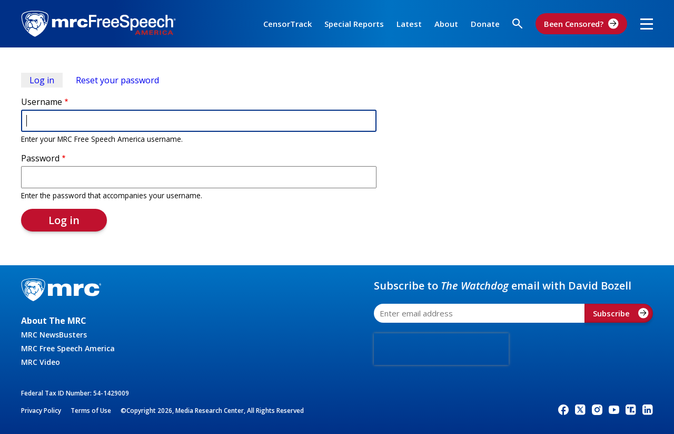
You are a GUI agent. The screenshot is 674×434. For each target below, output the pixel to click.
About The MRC (53, 320)
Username (41, 102)
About (446, 23)
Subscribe (621, 313)
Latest (409, 23)
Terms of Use (91, 410)
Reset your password (117, 80)
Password (40, 158)
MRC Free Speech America (68, 348)
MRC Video (40, 362)
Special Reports (354, 23)
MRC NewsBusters (54, 335)
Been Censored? (581, 23)
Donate (485, 23)
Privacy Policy (41, 410)
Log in (46, 81)
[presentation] (441, 349)
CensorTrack (287, 23)
